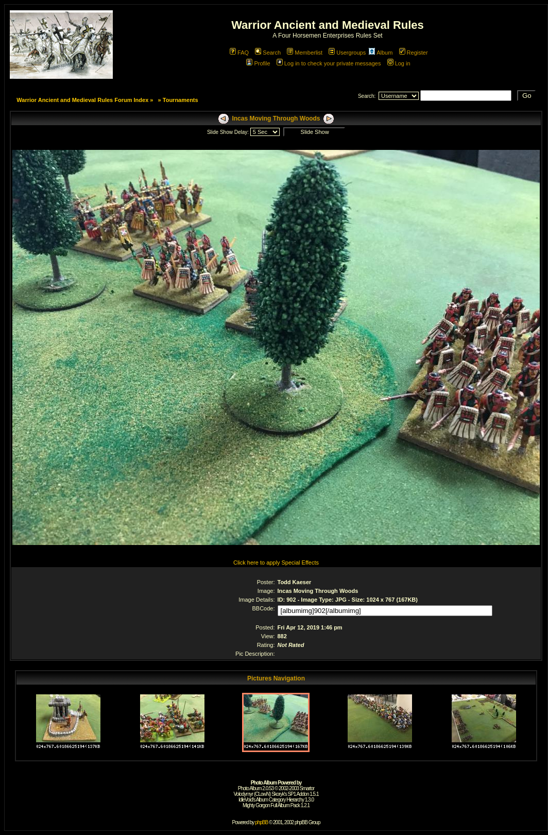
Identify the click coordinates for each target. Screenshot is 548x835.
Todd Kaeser (295, 582)
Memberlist (304, 52)
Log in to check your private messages (329, 63)
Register (413, 52)
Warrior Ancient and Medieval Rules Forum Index (82, 100)
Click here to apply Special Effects (276, 562)
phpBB (261, 822)
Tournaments (180, 100)
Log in (398, 63)
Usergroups (347, 52)
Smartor (307, 788)
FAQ (239, 52)
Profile (258, 63)
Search (268, 52)
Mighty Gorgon (256, 805)
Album (380, 52)
